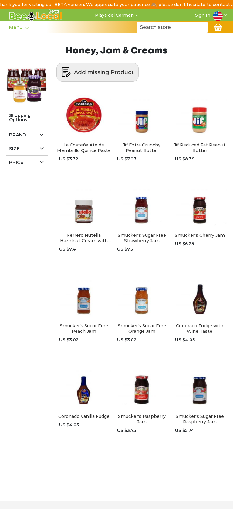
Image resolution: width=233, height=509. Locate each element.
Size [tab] (14, 148)
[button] (220, 15)
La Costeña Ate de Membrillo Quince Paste (84, 147)
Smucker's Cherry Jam (200, 235)
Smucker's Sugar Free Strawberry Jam (142, 237)
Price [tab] (16, 162)
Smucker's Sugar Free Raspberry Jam (200, 419)
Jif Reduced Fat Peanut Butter (199, 147)
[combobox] (172, 27)
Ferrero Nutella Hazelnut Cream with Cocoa (84, 237)
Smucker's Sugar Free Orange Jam (142, 328)
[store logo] (35, 15)
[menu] (18, 27)
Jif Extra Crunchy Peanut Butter (141, 147)
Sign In (202, 15)
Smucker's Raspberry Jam (142, 419)
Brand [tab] (17, 135)
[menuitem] (17, 27)
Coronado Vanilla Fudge (84, 416)
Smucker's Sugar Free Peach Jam (84, 328)
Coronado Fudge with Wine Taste (199, 328)
